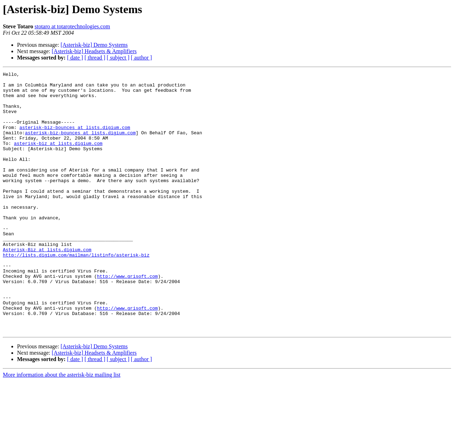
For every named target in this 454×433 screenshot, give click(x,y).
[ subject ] (118, 58)
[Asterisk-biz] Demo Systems (94, 45)
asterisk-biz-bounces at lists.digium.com (75, 139)
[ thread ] (94, 58)
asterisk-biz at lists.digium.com (58, 158)
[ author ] (141, 58)
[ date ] (75, 58)
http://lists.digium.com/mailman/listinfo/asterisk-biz (76, 292)
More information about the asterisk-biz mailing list (61, 427)
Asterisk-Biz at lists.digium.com (47, 285)
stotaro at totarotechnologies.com (72, 26)
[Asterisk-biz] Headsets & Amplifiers (94, 51)
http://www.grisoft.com (127, 317)
